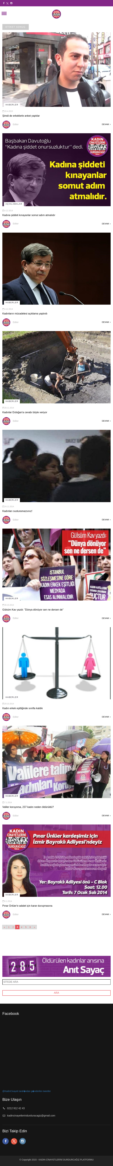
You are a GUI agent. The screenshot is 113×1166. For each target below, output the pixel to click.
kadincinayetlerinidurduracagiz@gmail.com (31, 1115)
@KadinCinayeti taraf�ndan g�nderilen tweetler (26, 1091)
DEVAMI (106, 124)
